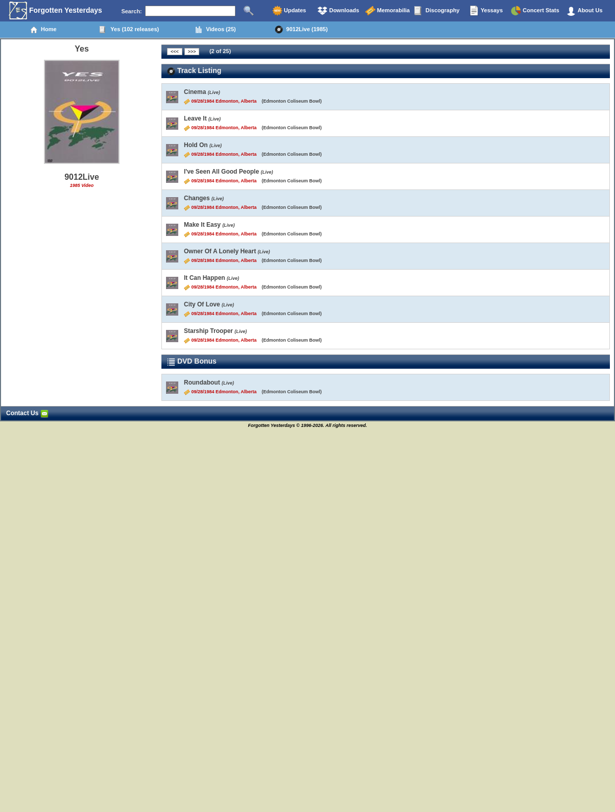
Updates (289, 11)
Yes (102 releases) (129, 30)
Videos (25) (215, 30)
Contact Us (27, 413)
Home (43, 30)
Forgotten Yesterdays (55, 10)
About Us (584, 11)
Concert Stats (535, 11)
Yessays (486, 11)
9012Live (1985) (301, 30)
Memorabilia (387, 11)
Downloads (338, 11)
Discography (437, 11)
